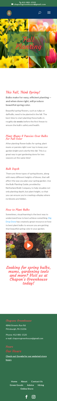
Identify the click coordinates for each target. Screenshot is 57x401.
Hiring (41, 385)
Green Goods (16, 385)
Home (14, 381)
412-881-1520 (20, 334)
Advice (30, 385)
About (24, 381)
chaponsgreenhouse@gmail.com (27, 338)
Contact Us (37, 381)
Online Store (26, 388)
